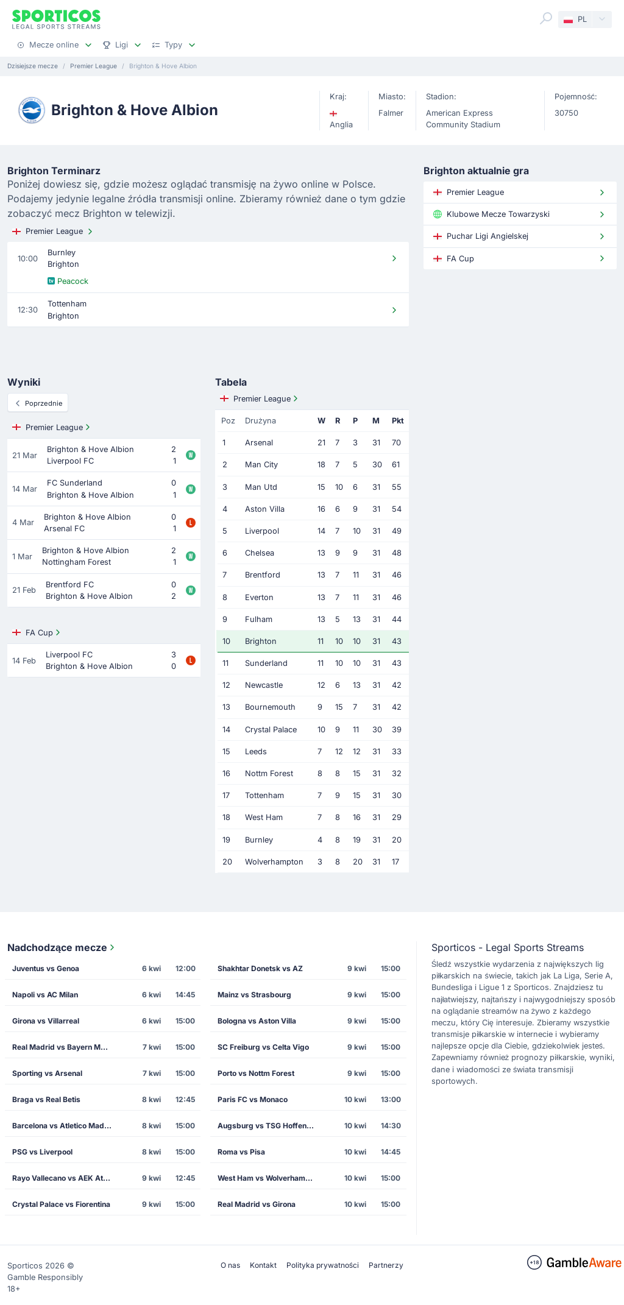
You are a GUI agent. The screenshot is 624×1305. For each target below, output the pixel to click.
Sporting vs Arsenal (47, 1073)
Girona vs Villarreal (45, 1020)
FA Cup (37, 632)
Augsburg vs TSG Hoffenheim (271, 1125)
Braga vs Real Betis (46, 1099)
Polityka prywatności (322, 1265)
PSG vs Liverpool (42, 1151)
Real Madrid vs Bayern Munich (65, 1047)
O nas (230, 1265)
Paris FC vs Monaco (253, 1099)
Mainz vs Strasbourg (254, 994)
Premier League (53, 231)
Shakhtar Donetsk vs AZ (260, 968)
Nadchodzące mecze (62, 947)
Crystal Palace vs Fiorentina (61, 1204)
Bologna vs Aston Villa (257, 1020)
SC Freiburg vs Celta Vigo (263, 1047)
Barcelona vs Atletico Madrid (63, 1125)
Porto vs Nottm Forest (256, 1073)
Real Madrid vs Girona (257, 1204)
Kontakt (263, 1265)
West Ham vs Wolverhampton (269, 1178)
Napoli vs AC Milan (45, 994)
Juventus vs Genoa (45, 968)
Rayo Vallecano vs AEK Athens (65, 1178)
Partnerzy (386, 1265)
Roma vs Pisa (241, 1151)
